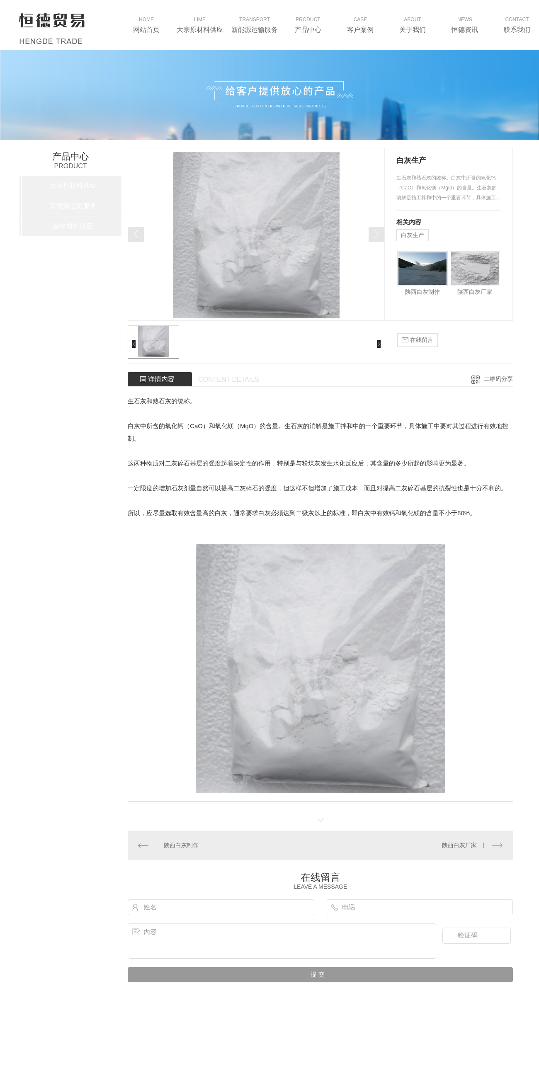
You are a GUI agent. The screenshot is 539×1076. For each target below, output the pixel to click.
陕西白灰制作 (422, 291)
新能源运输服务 (73, 205)
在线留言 (417, 340)
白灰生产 (412, 235)
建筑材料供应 (73, 226)
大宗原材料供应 (73, 185)
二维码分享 (498, 379)
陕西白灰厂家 (474, 291)
